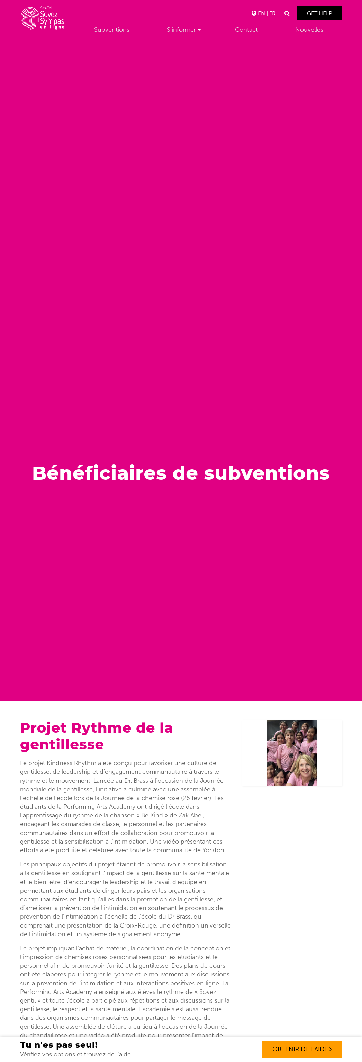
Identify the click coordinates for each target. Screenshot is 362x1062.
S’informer (181, 30)
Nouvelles (309, 30)
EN (261, 13)
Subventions (111, 30)
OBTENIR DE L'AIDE (302, 1049)
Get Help (319, 13)
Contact (246, 30)
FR (272, 13)
